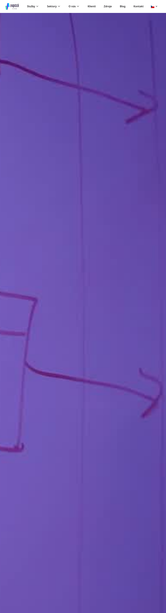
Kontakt (139, 6)
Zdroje (108, 6)
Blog (122, 6)
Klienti (92, 6)
